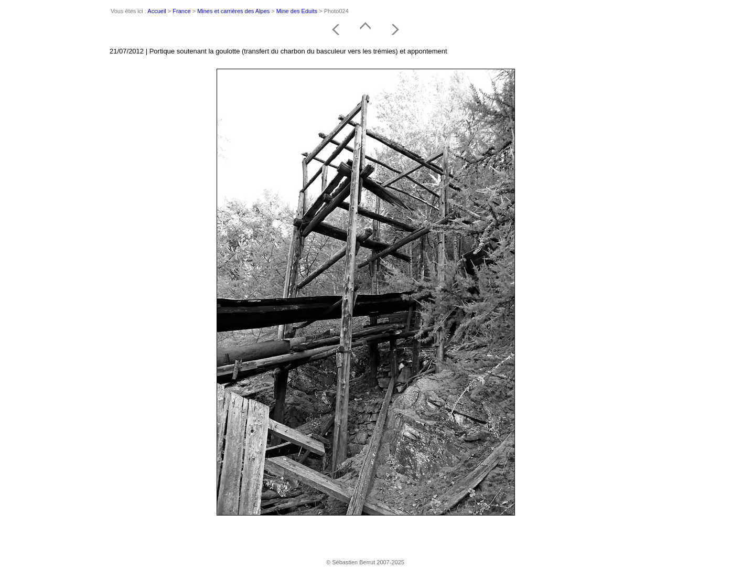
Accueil (156, 11)
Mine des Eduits (296, 11)
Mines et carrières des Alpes (233, 11)
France (181, 11)
